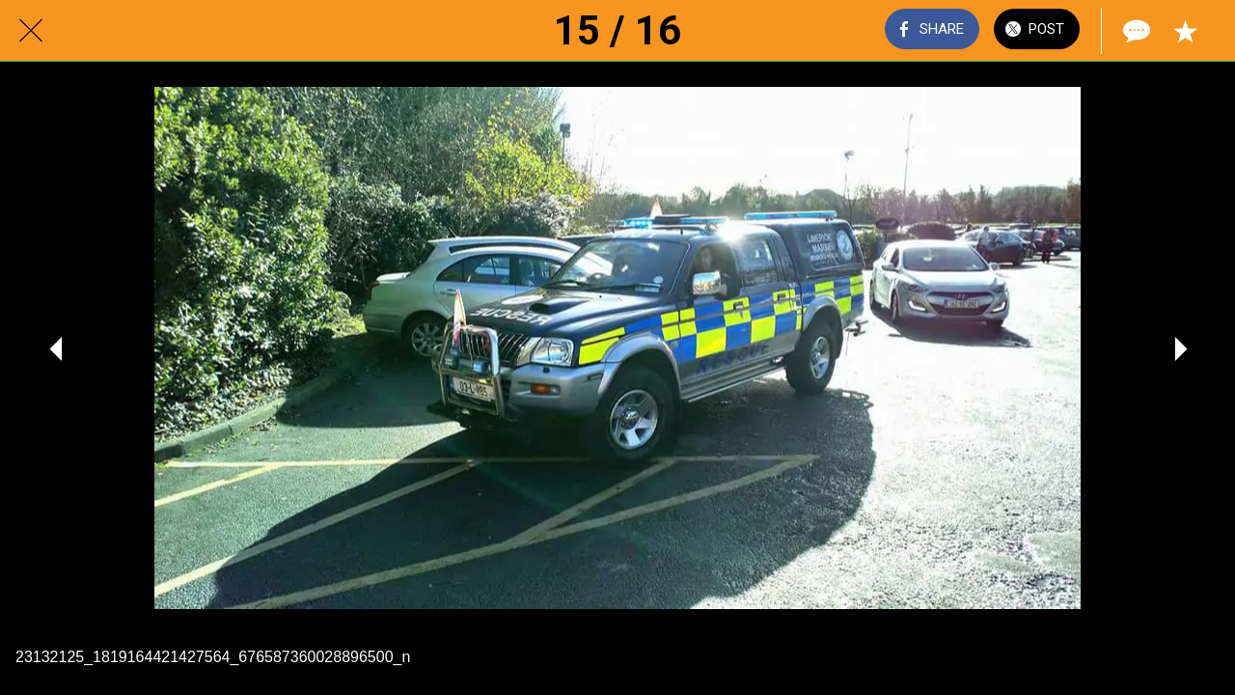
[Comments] (1135, 31)
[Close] (30, 30)
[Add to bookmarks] (1185, 31)
